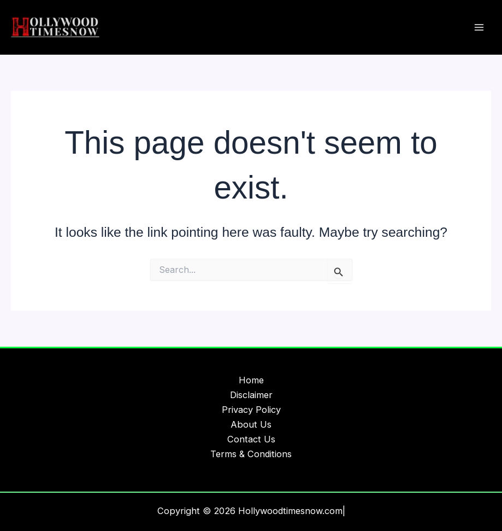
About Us (251, 424)
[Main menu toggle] (478, 27)
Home (251, 380)
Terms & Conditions (251, 453)
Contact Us (251, 439)
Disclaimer (251, 394)
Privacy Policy (251, 409)
